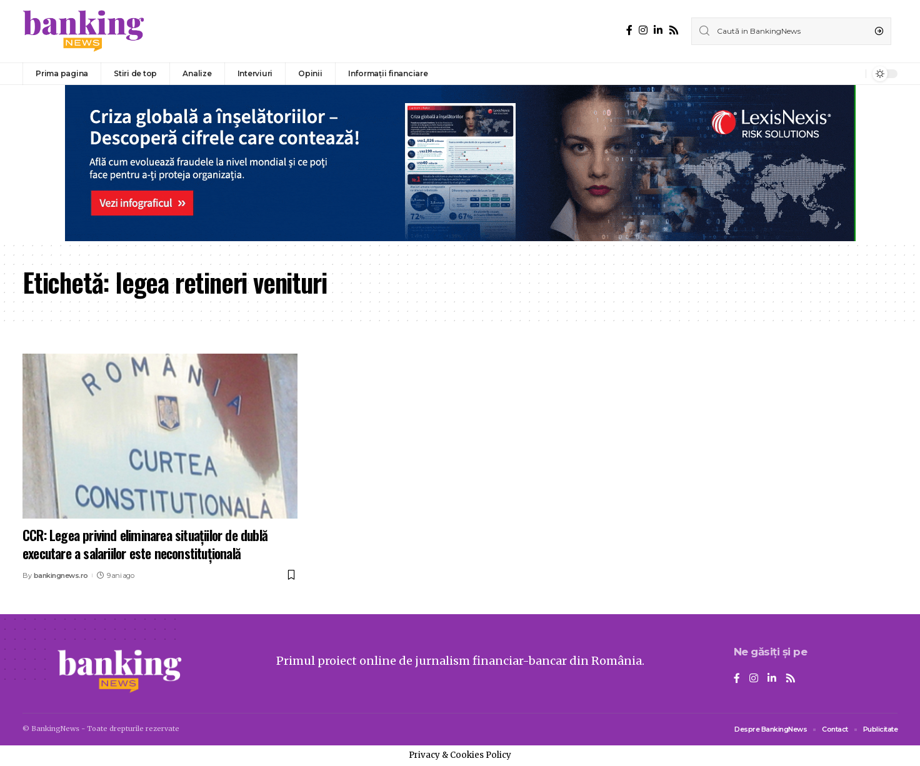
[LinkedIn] (658, 30)
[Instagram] (643, 30)
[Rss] (674, 30)
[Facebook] (629, 30)
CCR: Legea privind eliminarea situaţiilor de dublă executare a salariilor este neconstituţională (145, 544)
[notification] (853, 73)
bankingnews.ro (61, 575)
